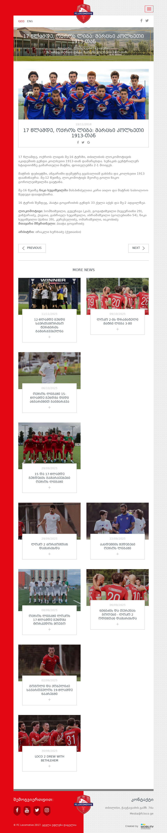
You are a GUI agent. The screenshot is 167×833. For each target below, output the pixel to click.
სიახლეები (83, 48)
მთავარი (65, 48)
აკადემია (102, 48)
